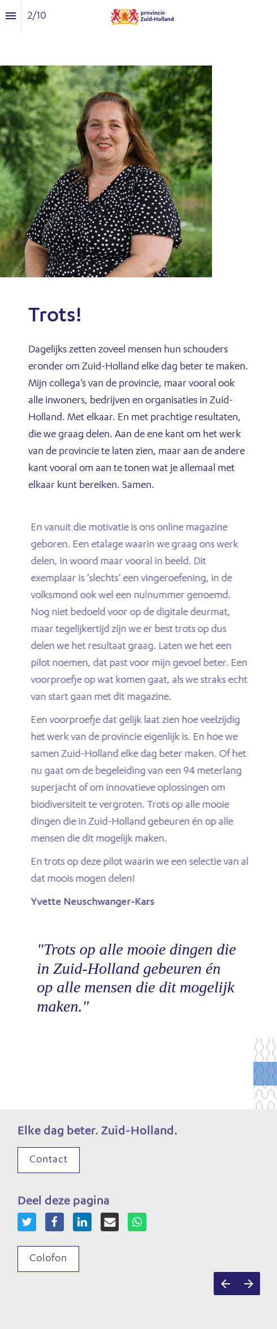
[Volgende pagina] (248, 1283)
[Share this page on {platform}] (27, 1222)
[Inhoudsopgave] (10, 16)
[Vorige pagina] (225, 1283)
